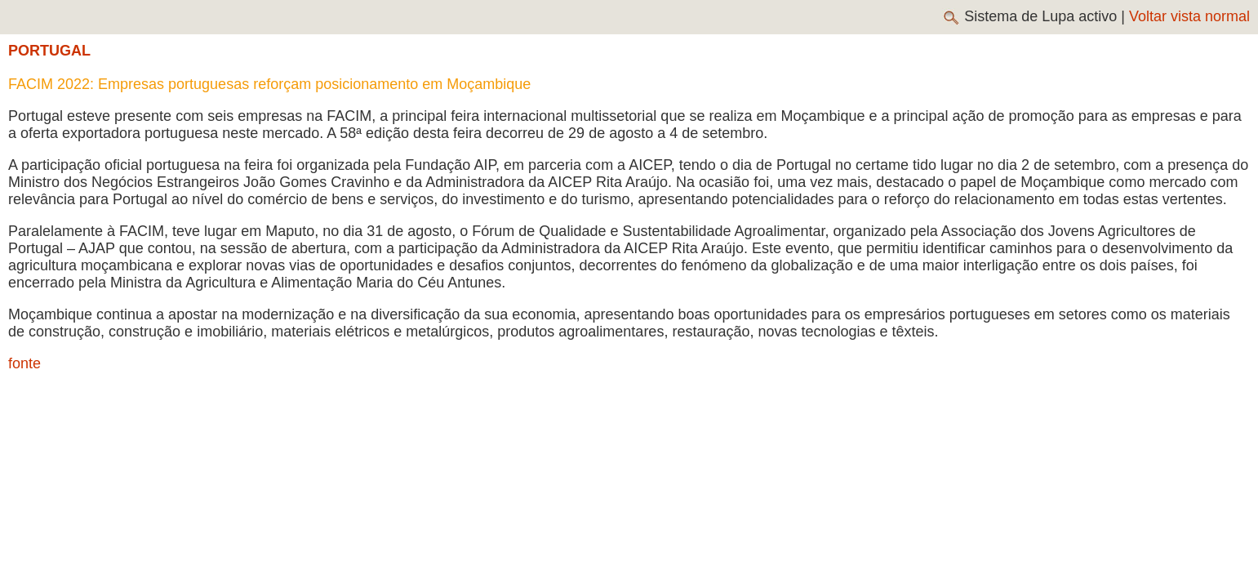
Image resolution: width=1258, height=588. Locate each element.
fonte (24, 363)
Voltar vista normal (1189, 16)
